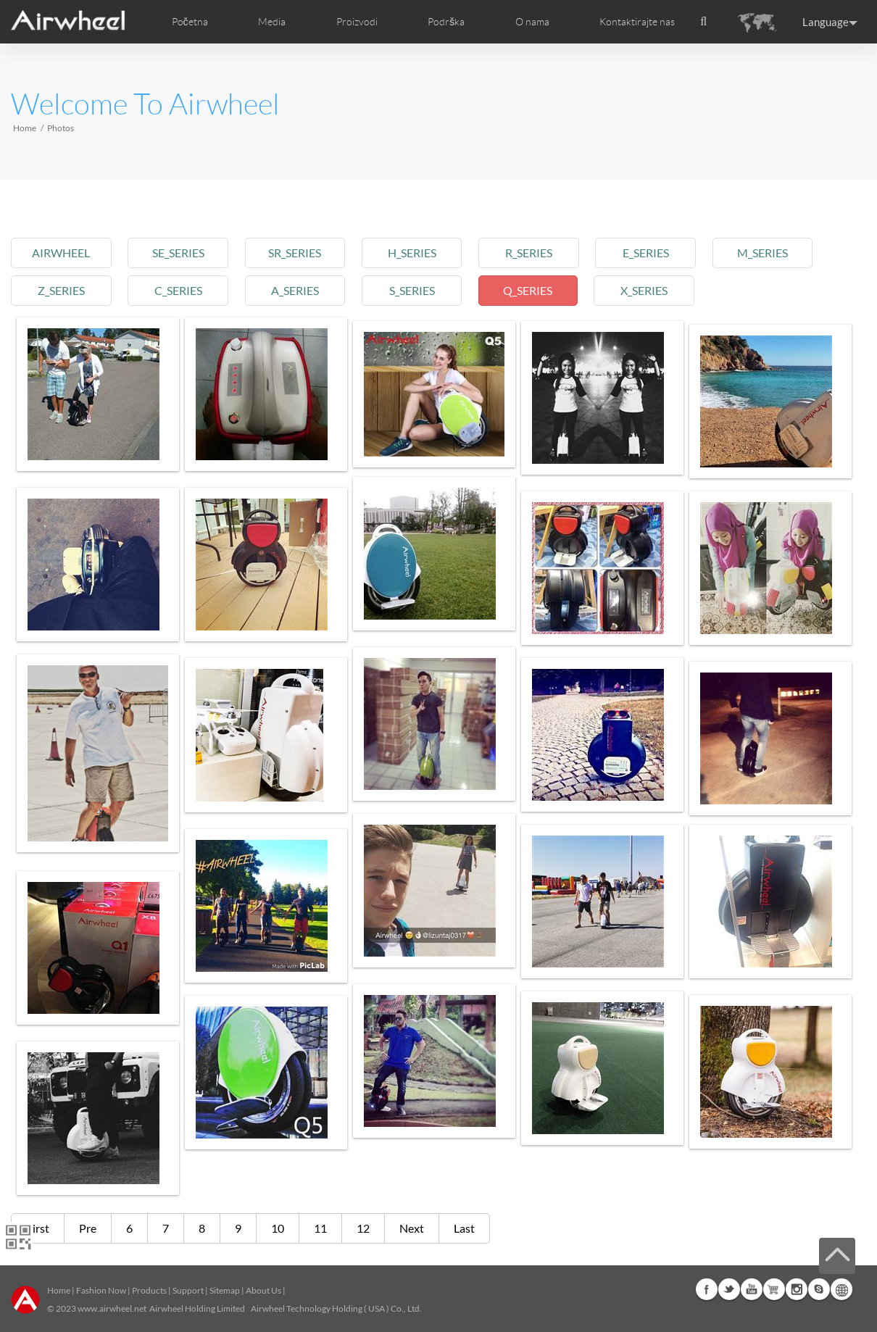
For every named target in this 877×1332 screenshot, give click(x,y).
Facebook (707, 1289)
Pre (87, 1228)
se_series (184, 252)
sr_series (305, 252)
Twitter (729, 1289)
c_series (184, 290)
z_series (62, 290)
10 (277, 1228)
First (37, 1228)
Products (149, 1290)
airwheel (63, 252)
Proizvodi (357, 22)
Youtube (751, 1289)
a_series (305, 290)
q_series (548, 290)
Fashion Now (101, 1290)
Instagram (796, 1289)
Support (188, 1290)
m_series (790, 252)
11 (320, 1228)
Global (841, 1289)
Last (464, 1228)
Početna (190, 22)
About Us (263, 1290)
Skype (819, 1289)
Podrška (446, 22)
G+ (774, 1289)
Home (24, 127)
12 (363, 1228)
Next (411, 1228)
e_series (669, 252)
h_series (426, 252)
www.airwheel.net (112, 1308)
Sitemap (224, 1290)
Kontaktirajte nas (637, 22)
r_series (547, 252)
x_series (668, 290)
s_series (426, 290)
